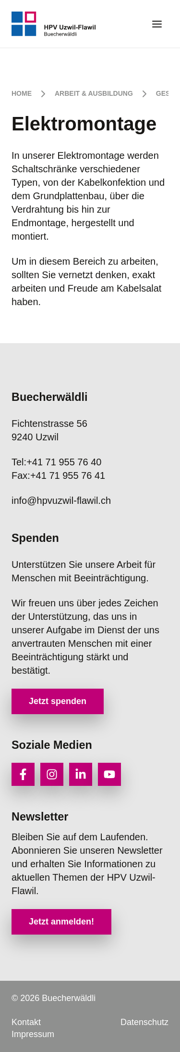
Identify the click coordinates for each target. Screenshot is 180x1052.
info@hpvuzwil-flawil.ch (61, 500)
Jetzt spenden (57, 701)
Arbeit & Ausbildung (94, 93)
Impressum (33, 1034)
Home (22, 93)
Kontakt (26, 1022)
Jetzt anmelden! (61, 921)
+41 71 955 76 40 (56, 462)
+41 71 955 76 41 (58, 475)
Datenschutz (144, 1022)
